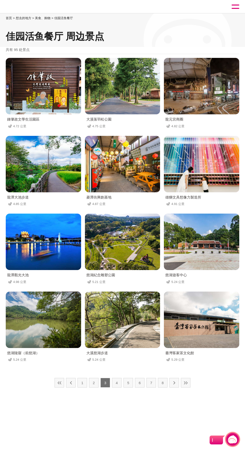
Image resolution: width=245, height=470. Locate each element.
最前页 (59, 382)
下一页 (174, 382)
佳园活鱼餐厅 (63, 18)
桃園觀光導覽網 (23, 7)
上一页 (71, 382)
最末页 (185, 382)
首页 (9, 18)
